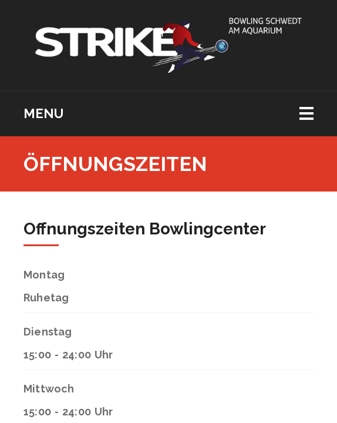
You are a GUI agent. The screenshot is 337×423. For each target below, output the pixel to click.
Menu (43, 113)
